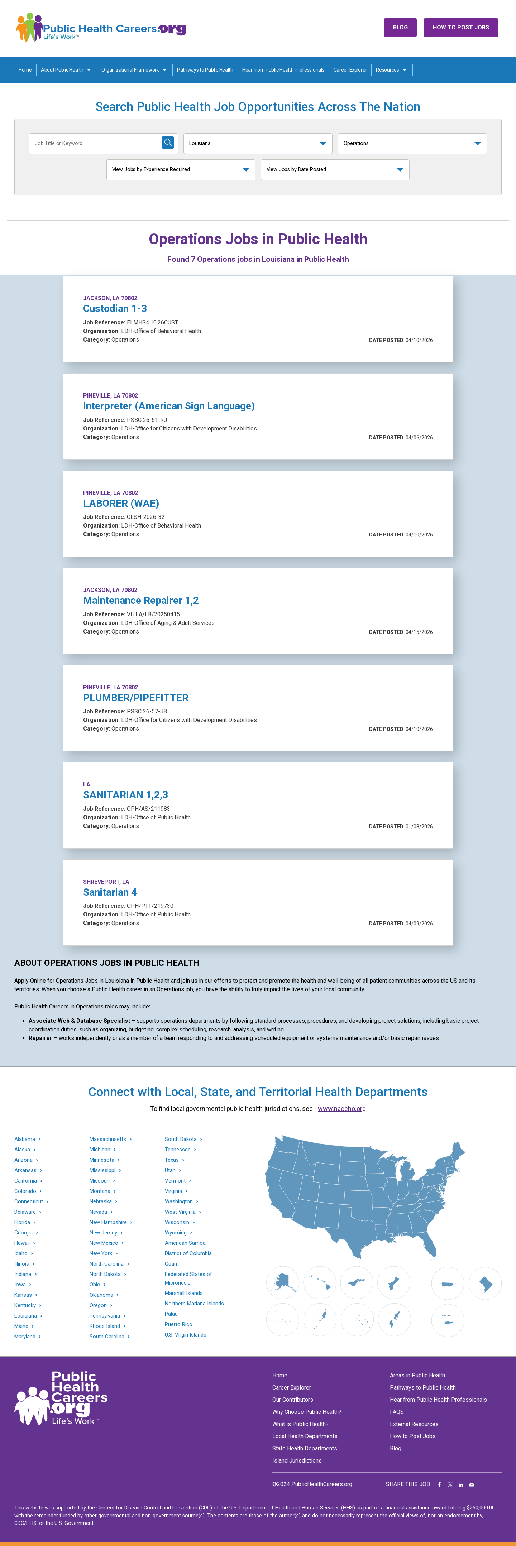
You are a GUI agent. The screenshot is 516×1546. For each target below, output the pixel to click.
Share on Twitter (450, 1484)
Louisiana (200, 143)
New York (101, 1254)
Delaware (25, 1212)
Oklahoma (101, 1295)
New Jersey (103, 1233)
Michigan (100, 1150)
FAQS (397, 1411)
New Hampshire (108, 1222)
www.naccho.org (342, 1108)
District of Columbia (188, 1253)
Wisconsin (177, 1222)
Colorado (25, 1191)
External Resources (414, 1424)
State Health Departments (304, 1448)
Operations (356, 143)
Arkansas (25, 1170)
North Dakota (105, 1274)
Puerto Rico (178, 1324)
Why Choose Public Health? (306, 1411)
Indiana (22, 1274)
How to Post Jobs (461, 27)
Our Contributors (292, 1399)
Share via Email (472, 1484)
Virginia (173, 1191)
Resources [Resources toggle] (387, 70)
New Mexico (104, 1243)
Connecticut (28, 1202)
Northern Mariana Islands (194, 1303)
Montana (100, 1191)
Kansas (23, 1295)
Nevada (98, 1212)
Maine (21, 1326)
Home (25, 70)
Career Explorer (350, 70)
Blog (400, 27)
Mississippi (102, 1170)
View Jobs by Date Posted (296, 170)
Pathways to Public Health (205, 70)
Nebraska (101, 1202)
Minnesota (102, 1160)
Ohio (95, 1285)
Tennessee (178, 1150)
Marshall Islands (184, 1293)
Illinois (21, 1264)
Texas (172, 1160)
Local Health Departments (305, 1436)
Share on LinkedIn (461, 1484)
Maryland (24, 1337)
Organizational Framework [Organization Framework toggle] (130, 70)
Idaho (21, 1254)
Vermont (175, 1181)
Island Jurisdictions (297, 1460)
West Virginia (180, 1212)
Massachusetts (108, 1139)
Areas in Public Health (417, 1375)
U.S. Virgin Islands (185, 1334)
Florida (22, 1222)
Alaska (22, 1150)
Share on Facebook (439, 1484)
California (25, 1181)
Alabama (24, 1139)
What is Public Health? (300, 1424)
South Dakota (181, 1139)
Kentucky (25, 1305)
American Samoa (185, 1243)
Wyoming (176, 1233)
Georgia (23, 1233)
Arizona (23, 1160)
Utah (170, 1170)
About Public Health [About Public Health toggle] (62, 70)
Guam (172, 1264)
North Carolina (107, 1264)
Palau (171, 1314)
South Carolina (107, 1337)
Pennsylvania (105, 1316)
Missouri (100, 1181)
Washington (179, 1202)
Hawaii (22, 1243)
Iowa (20, 1285)
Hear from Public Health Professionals (283, 70)
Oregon (98, 1305)
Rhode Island (105, 1326)
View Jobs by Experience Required (151, 170)
